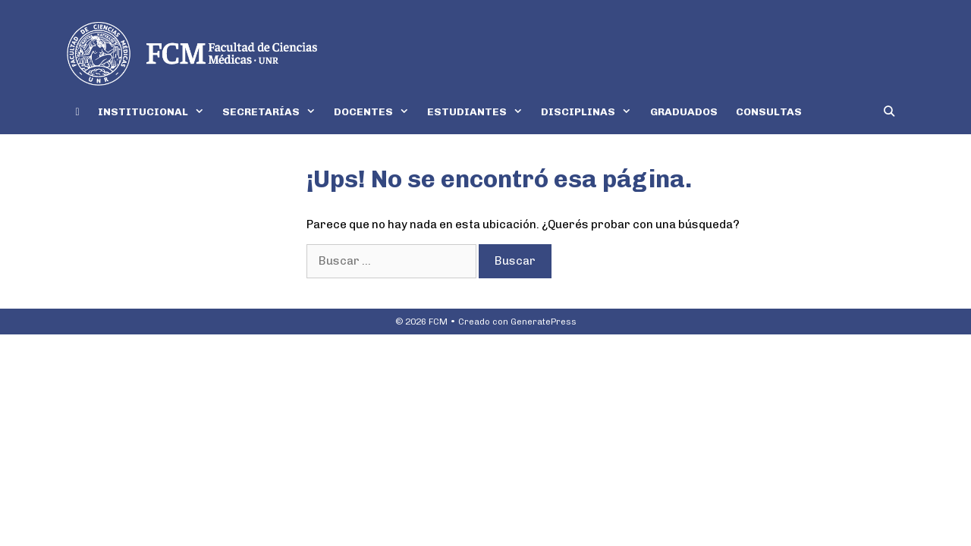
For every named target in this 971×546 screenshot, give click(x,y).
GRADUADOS (684, 111)
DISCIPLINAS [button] (590, 112)
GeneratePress (544, 321)
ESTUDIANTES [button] (479, 112)
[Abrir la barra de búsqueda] (889, 112)
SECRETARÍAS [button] (273, 112)
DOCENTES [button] (376, 112)
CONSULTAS (769, 111)
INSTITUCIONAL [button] (155, 112)
